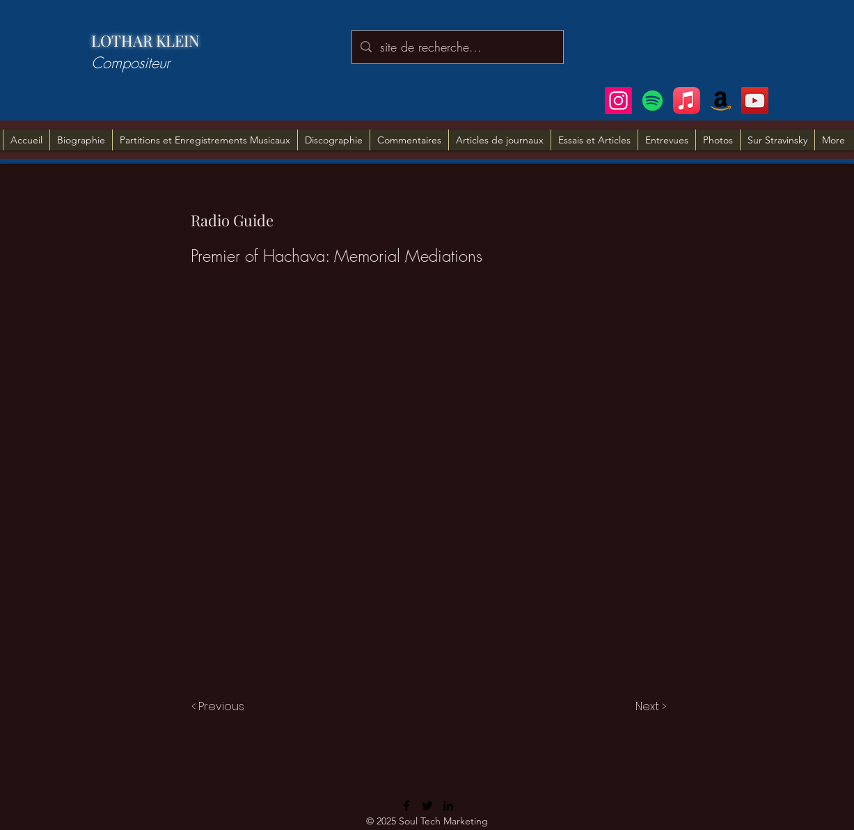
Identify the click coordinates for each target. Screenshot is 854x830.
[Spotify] (652, 100)
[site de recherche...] (457, 47)
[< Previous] (219, 707)
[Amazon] (720, 100)
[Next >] (649, 707)
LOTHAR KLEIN (145, 40)
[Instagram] (618, 100)
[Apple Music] (686, 100)
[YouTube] (754, 100)
